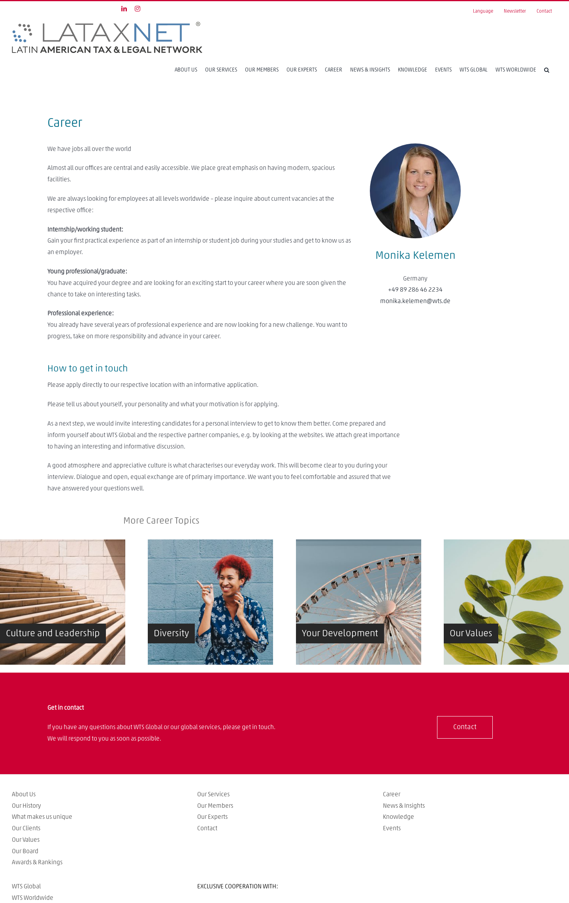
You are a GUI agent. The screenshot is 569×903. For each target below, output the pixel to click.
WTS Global (26, 886)
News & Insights (404, 806)
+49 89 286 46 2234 (415, 290)
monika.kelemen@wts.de (415, 301)
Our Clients (26, 828)
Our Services (213, 794)
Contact (207, 828)
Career (391, 794)
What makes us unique (42, 817)
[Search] (546, 70)
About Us (24, 794)
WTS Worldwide (32, 898)
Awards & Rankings (37, 862)
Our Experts (212, 817)
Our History (26, 806)
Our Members (215, 806)
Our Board (25, 851)
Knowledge (398, 817)
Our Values (26, 840)
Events (392, 828)
